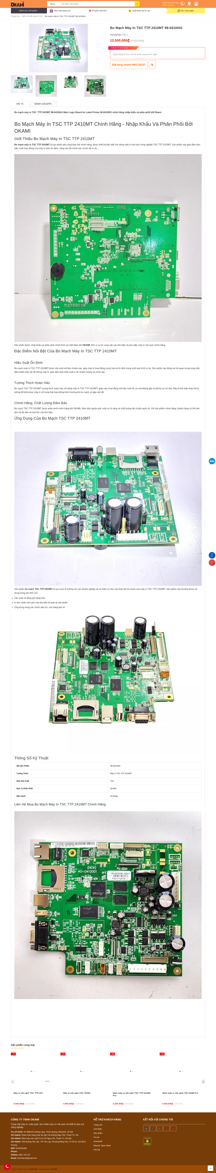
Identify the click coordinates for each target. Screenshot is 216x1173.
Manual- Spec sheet (102, 1145)
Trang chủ (98, 1125)
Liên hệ (97, 1150)
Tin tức (96, 1137)
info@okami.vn (28, 1011)
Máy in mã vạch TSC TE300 (76, 1093)
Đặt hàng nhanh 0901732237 (128, 64)
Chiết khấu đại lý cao (141, 11)
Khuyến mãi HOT (99, 11)
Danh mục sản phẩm (28, 11)
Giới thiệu (98, 1129)
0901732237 (168, 5)
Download (98, 1141)
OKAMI (54, 1169)
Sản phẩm (98, 1133)
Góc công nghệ (187, 11)
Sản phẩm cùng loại (23, 1045)
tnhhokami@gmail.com (27, 1158)
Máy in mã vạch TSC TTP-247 (28, 1093)
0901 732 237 (24, 1155)
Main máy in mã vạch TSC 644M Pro (180, 1093)
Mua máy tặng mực (62, 11)
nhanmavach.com (32, 1016)
